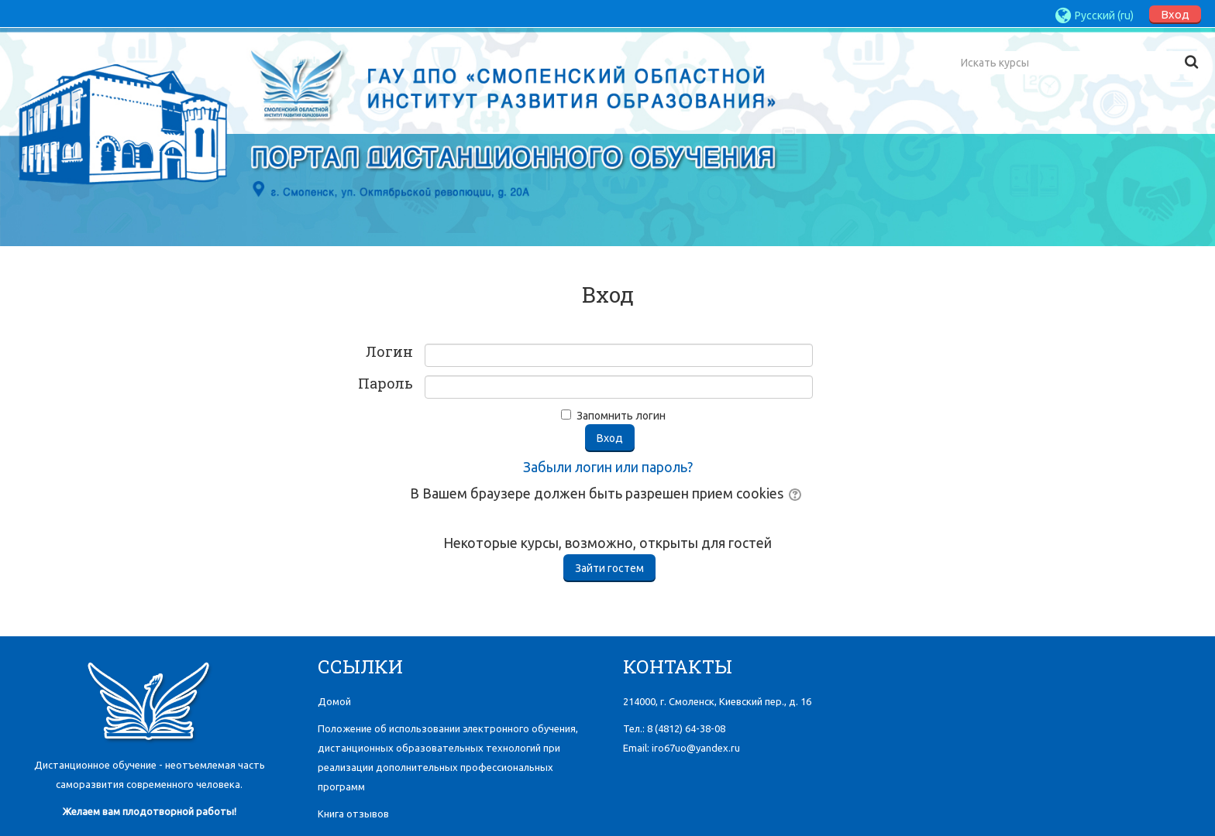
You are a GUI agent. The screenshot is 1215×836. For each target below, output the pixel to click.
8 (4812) (686, 728)
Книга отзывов (353, 813)
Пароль (385, 383)
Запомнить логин (621, 415)
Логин (389, 352)
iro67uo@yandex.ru (696, 747)
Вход (1175, 14)
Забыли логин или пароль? (608, 467)
